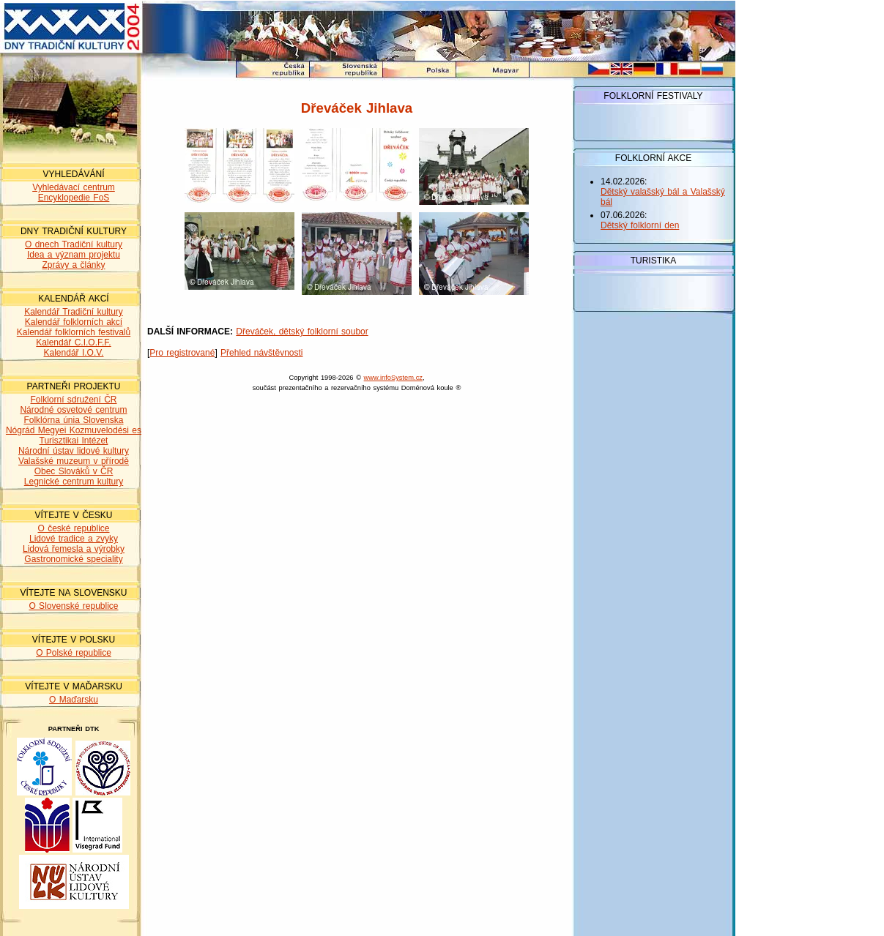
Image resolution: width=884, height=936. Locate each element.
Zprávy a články (73, 265)
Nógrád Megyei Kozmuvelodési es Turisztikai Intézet (73, 435)
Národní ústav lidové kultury (73, 451)
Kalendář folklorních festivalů (73, 332)
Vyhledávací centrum (73, 187)
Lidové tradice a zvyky (73, 538)
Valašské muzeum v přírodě (73, 461)
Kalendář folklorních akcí (73, 322)
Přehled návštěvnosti (261, 353)
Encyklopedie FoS (74, 197)
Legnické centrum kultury (73, 481)
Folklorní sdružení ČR (73, 399)
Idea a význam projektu (73, 255)
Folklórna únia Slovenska (73, 420)
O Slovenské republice (73, 606)
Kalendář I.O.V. (74, 353)
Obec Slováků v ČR (74, 471)
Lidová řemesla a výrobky (74, 549)
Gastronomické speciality (73, 559)
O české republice (73, 528)
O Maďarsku (73, 699)
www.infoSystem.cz (393, 377)
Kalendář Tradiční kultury (73, 312)
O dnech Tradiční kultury (73, 244)
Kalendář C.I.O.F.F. (73, 342)
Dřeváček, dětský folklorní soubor (302, 331)
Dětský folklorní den (640, 225)
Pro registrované (182, 353)
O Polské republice (73, 653)
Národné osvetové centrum (73, 410)
